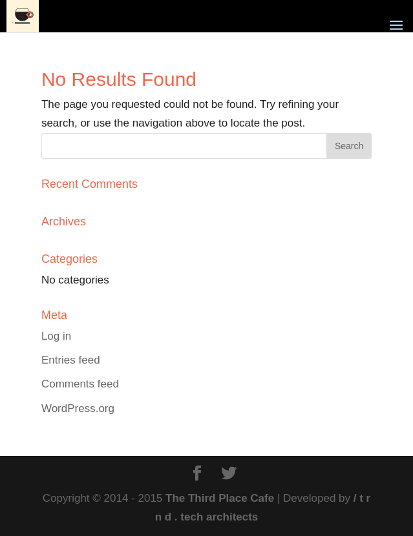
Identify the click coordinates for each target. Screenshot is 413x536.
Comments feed (80, 384)
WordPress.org (77, 408)
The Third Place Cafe (219, 498)
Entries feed (70, 360)
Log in (56, 336)
